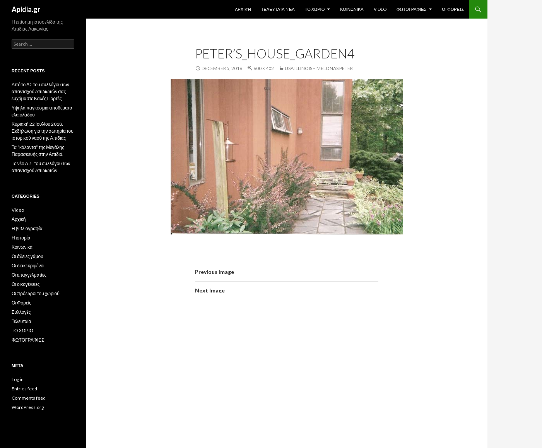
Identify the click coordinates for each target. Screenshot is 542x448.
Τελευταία (21, 321)
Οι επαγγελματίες (29, 275)
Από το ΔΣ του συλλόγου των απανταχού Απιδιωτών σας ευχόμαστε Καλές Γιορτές (40, 91)
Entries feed (24, 389)
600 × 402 (263, 68)
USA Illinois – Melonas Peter (319, 68)
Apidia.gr (26, 9)
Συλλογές (21, 312)
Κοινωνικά (351, 9)
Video (380, 9)
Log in (18, 379)
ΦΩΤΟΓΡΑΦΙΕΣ (412, 9)
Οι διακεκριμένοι (28, 265)
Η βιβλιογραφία (27, 228)
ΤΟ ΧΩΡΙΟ (315, 9)
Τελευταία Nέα (278, 9)
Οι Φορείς (453, 9)
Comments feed (29, 398)
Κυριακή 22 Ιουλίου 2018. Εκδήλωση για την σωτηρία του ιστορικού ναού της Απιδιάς (43, 131)
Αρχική (243, 9)
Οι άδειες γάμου (27, 256)
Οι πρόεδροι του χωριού (36, 293)
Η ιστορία (21, 238)
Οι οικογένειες (25, 284)
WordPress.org (28, 407)
